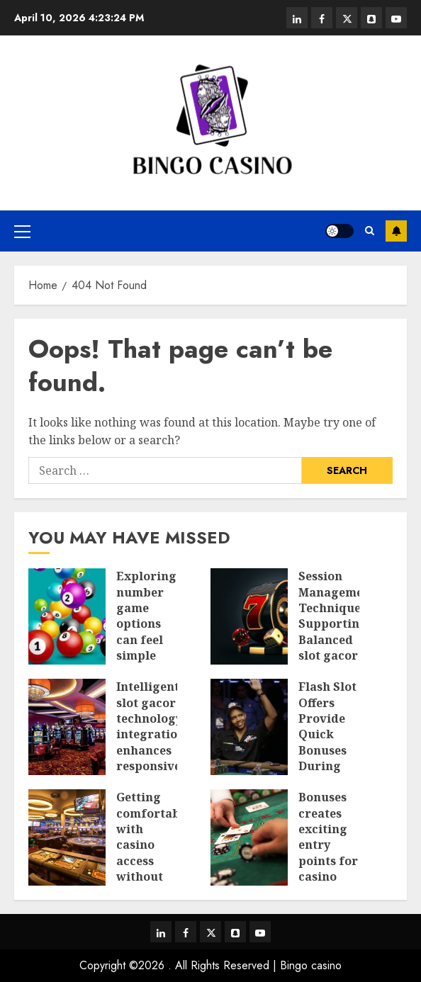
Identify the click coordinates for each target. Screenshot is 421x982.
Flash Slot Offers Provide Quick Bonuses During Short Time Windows (327, 750)
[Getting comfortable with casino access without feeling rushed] (67, 837)
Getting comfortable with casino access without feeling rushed (153, 852)
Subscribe (396, 231)
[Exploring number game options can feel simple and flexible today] (67, 616)
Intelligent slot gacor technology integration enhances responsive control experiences (151, 742)
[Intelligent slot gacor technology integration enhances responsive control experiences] (67, 727)
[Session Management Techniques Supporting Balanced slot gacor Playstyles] (249, 616)
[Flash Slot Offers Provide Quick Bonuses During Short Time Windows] (249, 727)
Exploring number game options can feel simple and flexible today (146, 639)
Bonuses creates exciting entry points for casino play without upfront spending (328, 868)
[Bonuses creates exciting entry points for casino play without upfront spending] (249, 837)
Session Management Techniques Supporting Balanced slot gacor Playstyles (337, 623)
